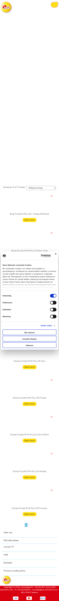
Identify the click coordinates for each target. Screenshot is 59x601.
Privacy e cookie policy (14, 571)
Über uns (8, 533)
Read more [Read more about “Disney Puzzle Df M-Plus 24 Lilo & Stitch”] (29, 441)
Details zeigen (46, 325)
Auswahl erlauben (29, 339)
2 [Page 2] (29, 525)
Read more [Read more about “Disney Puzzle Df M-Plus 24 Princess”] (29, 514)
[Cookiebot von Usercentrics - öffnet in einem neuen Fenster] (41, 255)
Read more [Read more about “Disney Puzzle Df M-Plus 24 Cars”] (29, 367)
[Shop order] (41, 188)
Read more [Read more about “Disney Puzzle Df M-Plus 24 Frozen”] (29, 404)
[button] (52, 196)
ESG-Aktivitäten (11, 541)
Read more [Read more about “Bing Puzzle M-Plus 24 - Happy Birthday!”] (29, 220)
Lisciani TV (9, 547)
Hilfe (6, 555)
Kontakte (8, 563)
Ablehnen (29, 345)
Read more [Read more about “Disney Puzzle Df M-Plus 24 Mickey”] (29, 477)
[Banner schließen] (55, 256)
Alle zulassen (29, 333)
